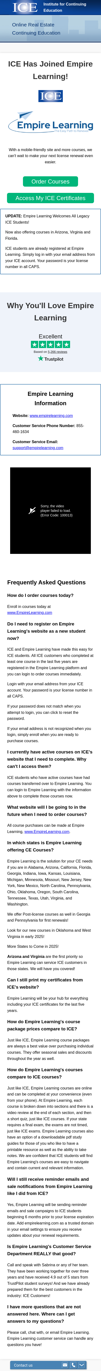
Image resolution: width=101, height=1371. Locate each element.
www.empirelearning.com (51, 416)
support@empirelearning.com (38, 448)
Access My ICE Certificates (50, 198)
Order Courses (50, 181)
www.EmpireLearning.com (29, 613)
